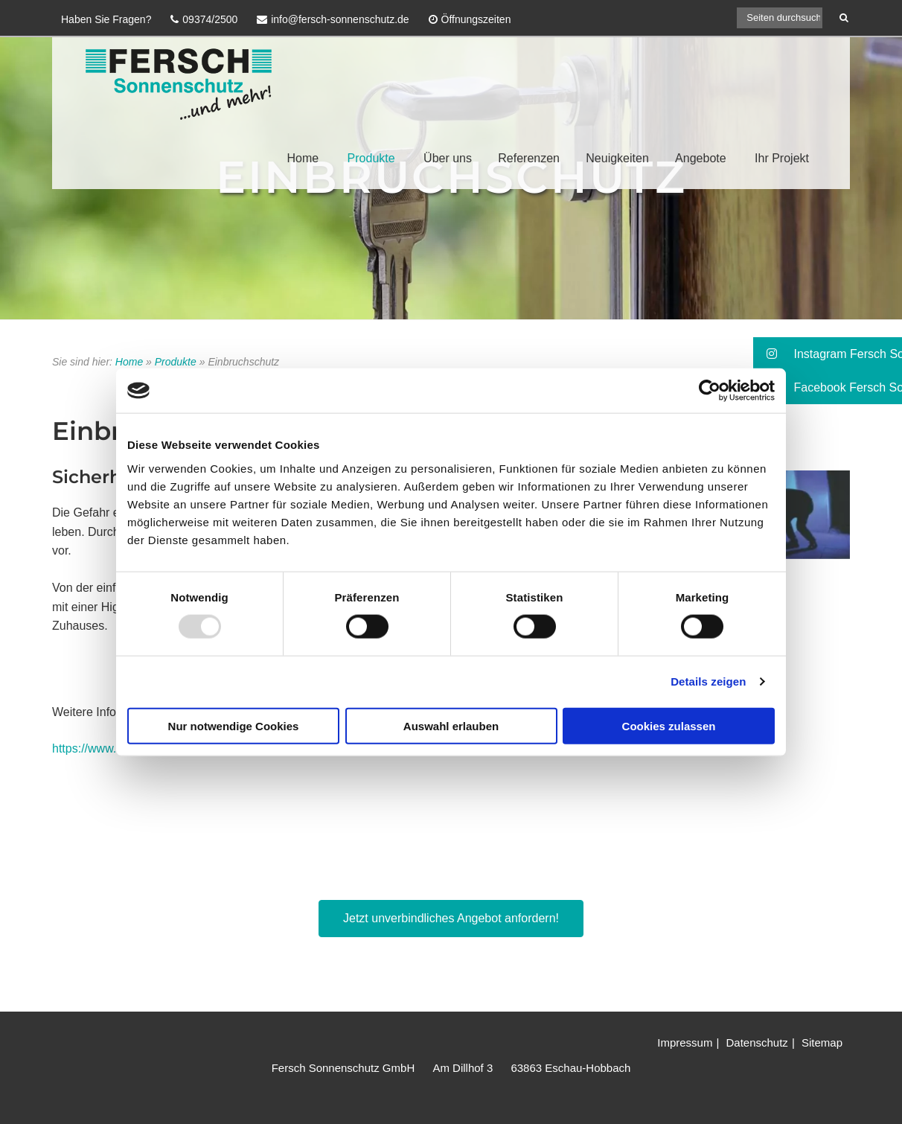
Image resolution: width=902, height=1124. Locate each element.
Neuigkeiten (617, 158)
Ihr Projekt (782, 158)
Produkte (371, 158)
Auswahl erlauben (451, 725)
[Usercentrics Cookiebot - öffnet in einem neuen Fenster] (709, 391)
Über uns (447, 158)
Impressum (684, 1042)
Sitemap (822, 1042)
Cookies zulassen (669, 725)
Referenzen (529, 158)
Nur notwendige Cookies (233, 725)
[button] (827, 354)
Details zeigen (708, 681)
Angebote (700, 158)
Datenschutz (756, 1042)
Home (303, 158)
